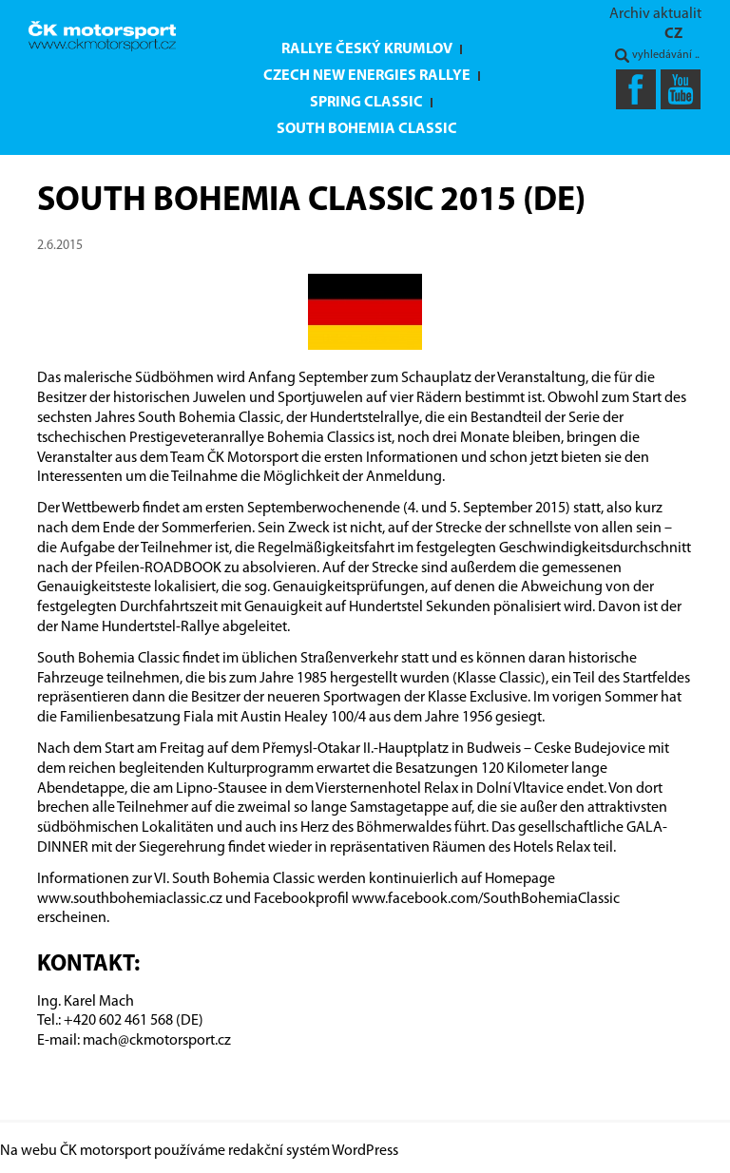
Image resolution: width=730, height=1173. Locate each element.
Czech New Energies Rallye (367, 76)
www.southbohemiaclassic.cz (129, 899)
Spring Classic (366, 102)
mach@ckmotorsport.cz (157, 1040)
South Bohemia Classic (367, 129)
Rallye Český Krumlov (366, 49)
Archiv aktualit (655, 14)
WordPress (365, 1151)
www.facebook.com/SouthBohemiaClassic (486, 899)
